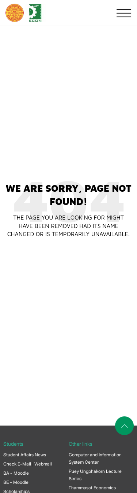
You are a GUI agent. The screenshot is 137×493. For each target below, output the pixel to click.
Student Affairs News (24, 455)
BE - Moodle (15, 482)
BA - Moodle (16, 473)
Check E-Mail (17, 464)
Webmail (43, 464)
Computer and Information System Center (95, 458)
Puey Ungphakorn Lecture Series (95, 475)
